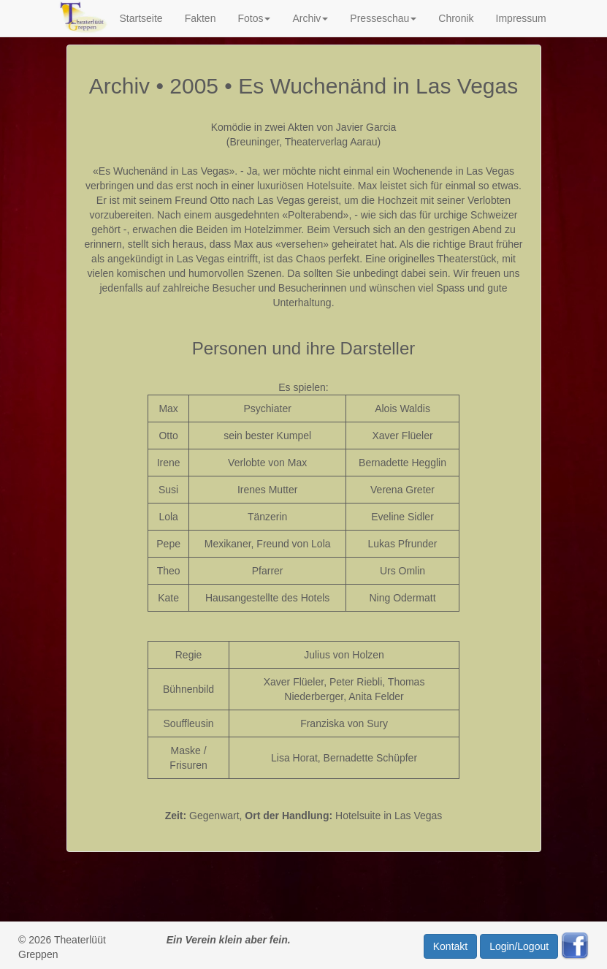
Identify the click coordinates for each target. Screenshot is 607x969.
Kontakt (450, 946)
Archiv (310, 18)
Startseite (140, 18)
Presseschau (383, 18)
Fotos (253, 18)
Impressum (521, 18)
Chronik (455, 18)
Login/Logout (519, 946)
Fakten (200, 18)
